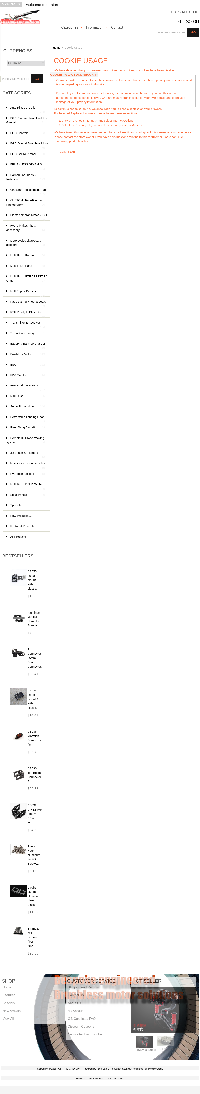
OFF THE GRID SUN (69, 1068)
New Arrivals (12, 1011)
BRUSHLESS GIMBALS (27, 166)
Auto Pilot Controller (27, 109)
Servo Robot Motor (27, 406)
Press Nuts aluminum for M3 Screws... (34, 855)
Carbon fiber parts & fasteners (25, 177)
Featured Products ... (24, 526)
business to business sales (27, 465)
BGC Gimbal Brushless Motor (29, 145)
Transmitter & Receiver (27, 324)
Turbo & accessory (27, 333)
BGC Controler (27, 133)
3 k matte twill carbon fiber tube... (34, 937)
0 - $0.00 (188, 21)
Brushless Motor (27, 354)
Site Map (80, 1078)
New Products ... (21, 515)
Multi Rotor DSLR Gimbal (27, 486)
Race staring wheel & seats (28, 303)
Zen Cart (102, 1068)
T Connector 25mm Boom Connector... (35, 658)
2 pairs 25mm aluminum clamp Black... (34, 896)
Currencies (17, 50)
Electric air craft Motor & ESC (29, 217)
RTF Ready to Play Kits (27, 314)
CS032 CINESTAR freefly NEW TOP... (35, 814)
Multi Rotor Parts (27, 266)
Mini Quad (27, 396)
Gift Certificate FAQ (82, 1018)
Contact (117, 27)
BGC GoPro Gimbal (27, 154)
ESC (27, 364)
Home (56, 47)
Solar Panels (27, 495)
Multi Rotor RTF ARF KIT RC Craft (27, 279)
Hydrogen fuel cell (27, 474)
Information (94, 27)
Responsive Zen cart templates (127, 1068)
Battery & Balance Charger (27, 345)
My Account (76, 1011)
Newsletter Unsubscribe (85, 1034)
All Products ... (19, 536)
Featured (9, 995)
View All (8, 1018)
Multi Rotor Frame (27, 255)
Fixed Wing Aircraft (27, 427)
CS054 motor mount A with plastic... (33, 699)
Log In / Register (183, 12)
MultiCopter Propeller (27, 293)
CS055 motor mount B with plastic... (33, 580)
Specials (11, 4)
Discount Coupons (81, 1026)
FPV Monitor (27, 375)
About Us (74, 1003)
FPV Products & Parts (27, 387)
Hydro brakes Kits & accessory (25, 228)
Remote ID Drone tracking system (25, 440)
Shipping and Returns (83, 987)
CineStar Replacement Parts (28, 191)
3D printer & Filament (27, 454)
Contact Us (76, 995)
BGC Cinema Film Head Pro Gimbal (26, 120)
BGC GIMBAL (147, 1050)
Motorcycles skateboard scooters (25, 243)
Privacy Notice (95, 1078)
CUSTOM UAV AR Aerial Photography (25, 202)
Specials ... (17, 505)
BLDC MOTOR (169, 1049)
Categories (69, 27)
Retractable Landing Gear (27, 419)
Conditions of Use (115, 1078)
